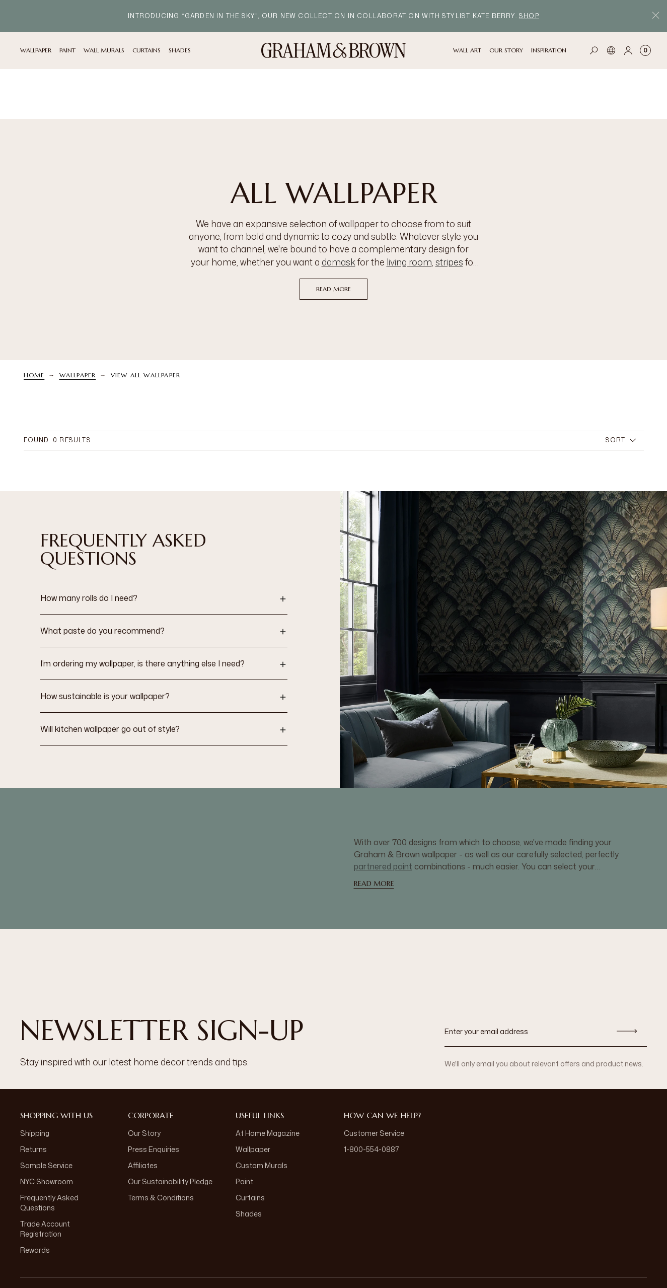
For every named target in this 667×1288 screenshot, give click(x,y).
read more (333, 238)
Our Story (144, 1083)
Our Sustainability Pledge (170, 1131)
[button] (163, 548)
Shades (249, 1163)
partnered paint (383, 816)
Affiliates (143, 1115)
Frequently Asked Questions (49, 1152)
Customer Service (374, 1083)
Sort (621, 389)
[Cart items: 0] (645, 50)
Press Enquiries (153, 1099)
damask (338, 211)
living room (409, 211)
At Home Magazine (268, 1083)
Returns (33, 1099)
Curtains (250, 1147)
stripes (449, 211)
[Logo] (333, 50)
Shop (529, 16)
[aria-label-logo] (333, 1257)
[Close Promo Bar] (655, 16)
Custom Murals (261, 1115)
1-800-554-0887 (371, 1099)
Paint (244, 1131)
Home (34, 324)
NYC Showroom (46, 1131)
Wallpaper (77, 324)
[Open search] (594, 50)
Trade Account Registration (45, 1178)
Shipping (34, 1083)
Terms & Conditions (161, 1147)
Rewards (35, 1199)
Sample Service (46, 1115)
